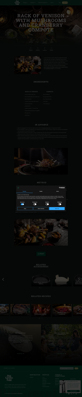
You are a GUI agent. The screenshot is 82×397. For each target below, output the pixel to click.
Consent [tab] (24, 191)
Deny (25, 208)
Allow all (57, 208)
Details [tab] (41, 191)
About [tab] (57, 191)
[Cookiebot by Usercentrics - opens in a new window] (60, 188)
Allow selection (41, 208)
